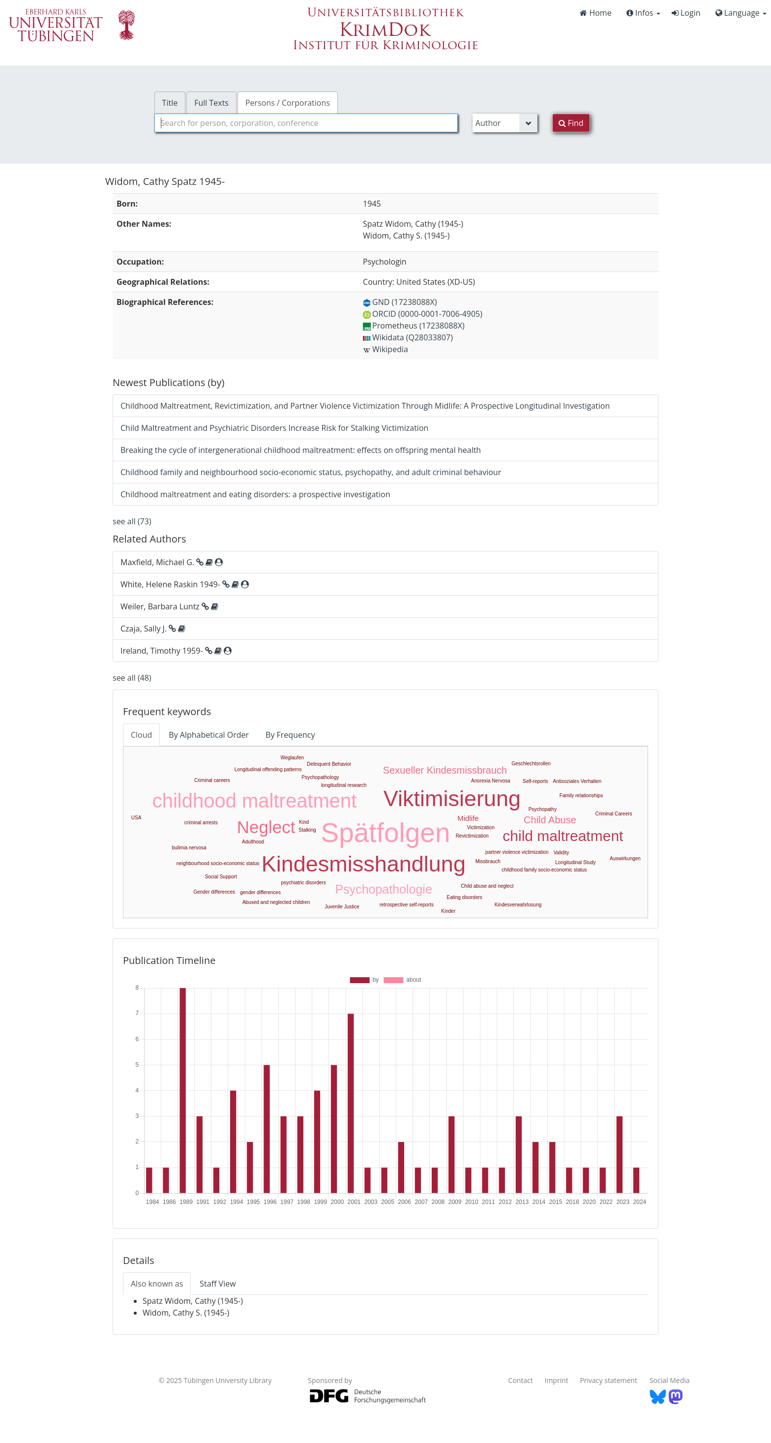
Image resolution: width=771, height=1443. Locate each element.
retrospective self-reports (407, 904)
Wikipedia (385, 349)
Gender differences (214, 892)
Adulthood (253, 841)
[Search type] (505, 123)
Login (686, 12)
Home (595, 12)
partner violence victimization (516, 852)
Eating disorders (464, 897)
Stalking (307, 830)
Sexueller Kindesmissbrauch (445, 770)
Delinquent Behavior (329, 764)
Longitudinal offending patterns (268, 769)
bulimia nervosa (189, 847)
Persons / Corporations (287, 102)
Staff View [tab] (218, 1283)
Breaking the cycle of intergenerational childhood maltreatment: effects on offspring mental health (300, 450)
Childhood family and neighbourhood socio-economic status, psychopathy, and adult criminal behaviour (310, 472)
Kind (304, 822)
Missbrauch (488, 861)
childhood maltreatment (254, 801)
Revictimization (472, 836)
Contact (520, 1380)
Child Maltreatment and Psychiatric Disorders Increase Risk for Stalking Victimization (274, 427)
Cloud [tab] (141, 734)
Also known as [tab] (157, 1283)
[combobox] (306, 123)
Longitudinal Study (575, 862)
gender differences (260, 892)
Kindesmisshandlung (364, 863)
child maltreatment (563, 836)
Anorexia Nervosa (490, 780)
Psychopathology (320, 777)
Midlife (467, 818)
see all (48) (132, 677)
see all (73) (132, 521)
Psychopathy (543, 809)
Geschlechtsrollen (530, 763)
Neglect (266, 827)
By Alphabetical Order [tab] (209, 734)
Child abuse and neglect (487, 886)
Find (571, 123)
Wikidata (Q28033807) (408, 337)
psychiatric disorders (303, 882)
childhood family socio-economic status (544, 869)
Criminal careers (212, 780)
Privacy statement (608, 1380)
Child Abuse (550, 819)
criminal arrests (201, 822)
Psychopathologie (383, 889)
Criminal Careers (613, 813)
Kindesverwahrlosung (518, 904)
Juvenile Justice (342, 906)
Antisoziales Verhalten (577, 781)
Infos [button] (643, 12)
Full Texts (211, 102)
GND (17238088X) (400, 302)
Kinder (448, 911)
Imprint (556, 1380)
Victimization (481, 827)
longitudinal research (343, 785)
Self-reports (535, 781)
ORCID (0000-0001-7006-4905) (422, 313)
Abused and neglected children (276, 902)
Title (170, 102)
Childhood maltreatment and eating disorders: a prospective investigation (255, 494)
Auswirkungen (625, 858)
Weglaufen (292, 757)
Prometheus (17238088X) (414, 325)
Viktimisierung (452, 798)
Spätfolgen (385, 832)
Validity (561, 852)
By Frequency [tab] (290, 734)
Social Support (221, 876)
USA (136, 817)
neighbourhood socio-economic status (218, 863)
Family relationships (581, 795)
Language (741, 12)
